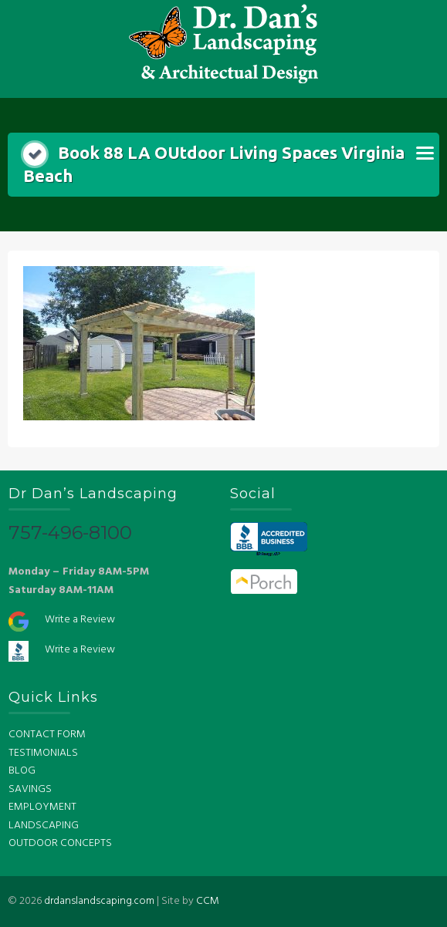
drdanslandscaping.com (99, 901)
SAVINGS (30, 789)
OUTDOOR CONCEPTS (60, 843)
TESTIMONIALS (43, 753)
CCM (207, 901)
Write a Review (80, 620)
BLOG (22, 771)
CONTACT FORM (47, 734)
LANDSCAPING (43, 825)
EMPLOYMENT (42, 807)
